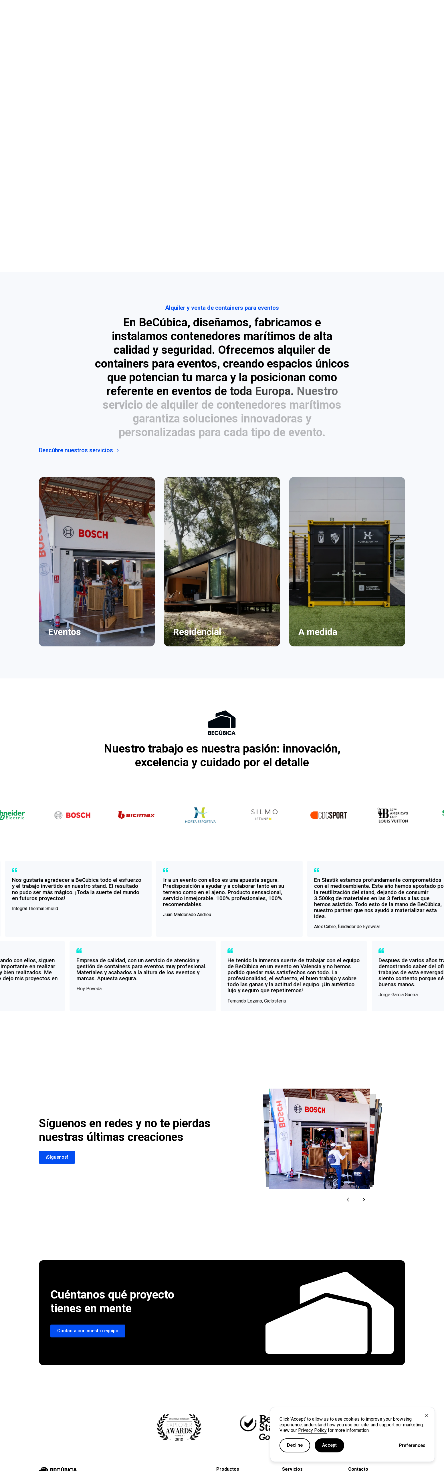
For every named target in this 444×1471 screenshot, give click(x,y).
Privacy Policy (312, 1430)
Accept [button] (329, 1445)
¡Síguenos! (57, 1157)
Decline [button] (295, 1445)
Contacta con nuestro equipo (87, 1330)
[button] (412, 1445)
